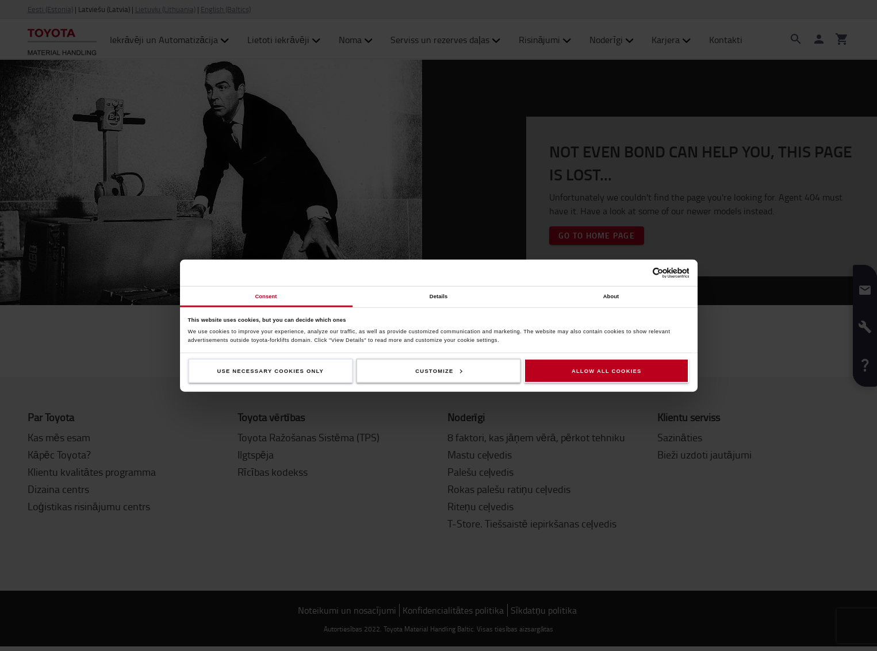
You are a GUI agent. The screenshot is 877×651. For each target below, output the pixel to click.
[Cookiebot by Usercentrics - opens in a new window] (638, 272)
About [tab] (611, 296)
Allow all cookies (607, 370)
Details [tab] (438, 296)
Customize (438, 370)
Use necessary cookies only (270, 370)
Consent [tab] (266, 296)
